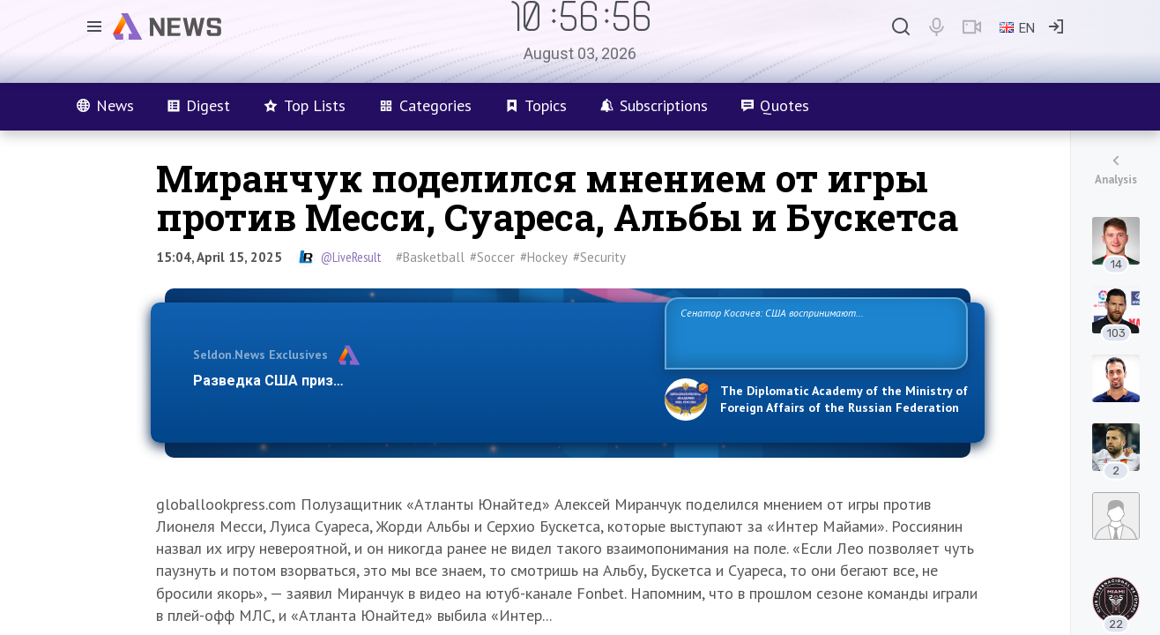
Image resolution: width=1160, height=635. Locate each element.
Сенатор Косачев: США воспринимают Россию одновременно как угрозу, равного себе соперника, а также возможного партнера (813, 332)
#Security (599, 257)
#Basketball (430, 257)
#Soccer (492, 257)
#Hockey (544, 257)
